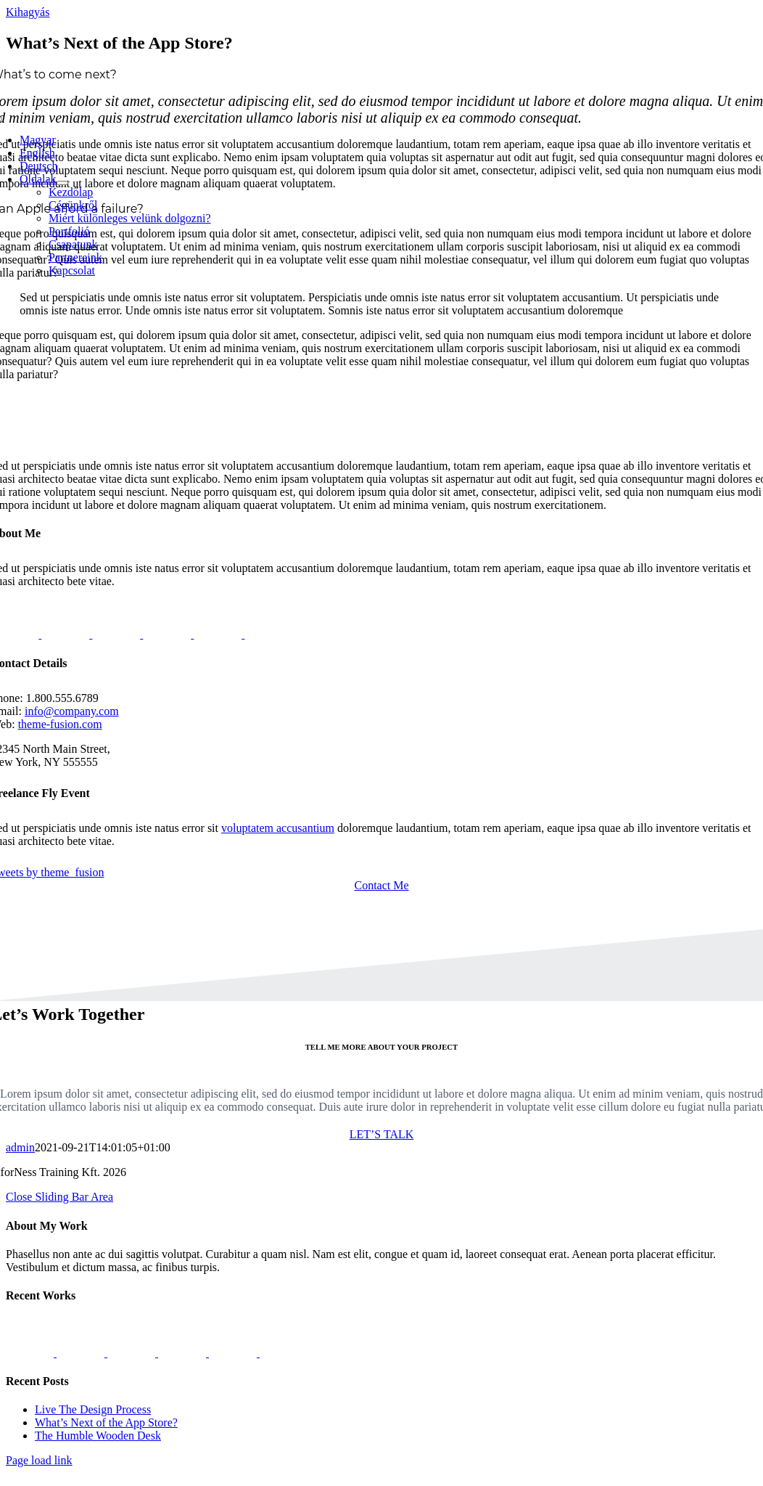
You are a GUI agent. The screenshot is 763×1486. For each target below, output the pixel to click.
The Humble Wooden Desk (98, 1435)
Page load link (39, 1460)
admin (20, 1147)
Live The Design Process (93, 1409)
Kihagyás (27, 12)
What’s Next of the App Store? (106, 1422)
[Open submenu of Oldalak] (62, 183)
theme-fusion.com (60, 724)
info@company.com (72, 711)
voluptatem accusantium (277, 828)
